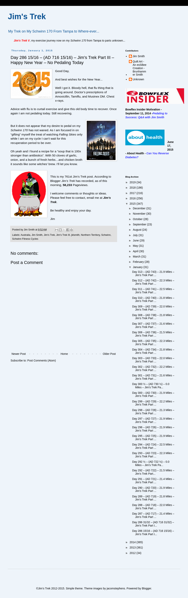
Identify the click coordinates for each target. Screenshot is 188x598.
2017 (133, 193)
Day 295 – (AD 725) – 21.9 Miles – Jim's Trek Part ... (153, 437)
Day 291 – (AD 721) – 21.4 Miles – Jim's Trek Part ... (153, 480)
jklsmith (75, 235)
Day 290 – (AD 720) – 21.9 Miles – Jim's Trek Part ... (153, 489)
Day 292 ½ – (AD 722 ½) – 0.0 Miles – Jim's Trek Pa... (150, 463)
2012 (133, 553)
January (138, 267)
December (139, 208)
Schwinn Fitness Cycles (25, 239)
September (140, 224)
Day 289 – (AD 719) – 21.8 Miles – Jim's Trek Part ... (153, 498)
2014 (133, 542)
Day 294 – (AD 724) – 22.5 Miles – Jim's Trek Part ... (153, 446)
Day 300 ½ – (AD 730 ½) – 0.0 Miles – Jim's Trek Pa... (150, 385)
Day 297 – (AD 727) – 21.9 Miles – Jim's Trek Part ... (153, 420)
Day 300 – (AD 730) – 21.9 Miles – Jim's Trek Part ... (153, 394)
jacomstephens (116, 588)
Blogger (146, 588)
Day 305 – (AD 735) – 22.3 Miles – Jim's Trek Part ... (153, 342)
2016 (133, 198)
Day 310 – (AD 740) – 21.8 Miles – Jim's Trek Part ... (153, 299)
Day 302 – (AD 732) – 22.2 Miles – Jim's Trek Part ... (153, 368)
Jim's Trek (27, 16)
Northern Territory (90, 235)
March (137, 256)
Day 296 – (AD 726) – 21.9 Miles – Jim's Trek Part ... (153, 429)
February (139, 261)
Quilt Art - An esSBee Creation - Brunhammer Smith (139, 68)
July (135, 235)
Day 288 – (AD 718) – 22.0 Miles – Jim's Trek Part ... (153, 506)
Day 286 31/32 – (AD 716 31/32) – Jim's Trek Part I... (153, 524)
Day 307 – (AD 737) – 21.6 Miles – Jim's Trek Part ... (153, 325)
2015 (133, 203)
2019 (133, 182)
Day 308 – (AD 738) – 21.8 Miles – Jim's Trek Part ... (153, 316)
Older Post (109, 353)
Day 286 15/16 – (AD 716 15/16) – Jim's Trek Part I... (153, 532)
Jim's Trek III (63, 235)
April (136, 251)
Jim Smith (37, 235)
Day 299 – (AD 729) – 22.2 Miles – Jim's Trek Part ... (153, 403)
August (137, 229)
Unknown (138, 79)
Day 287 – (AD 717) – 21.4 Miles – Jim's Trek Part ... (153, 515)
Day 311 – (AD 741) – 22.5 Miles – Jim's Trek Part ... (153, 290)
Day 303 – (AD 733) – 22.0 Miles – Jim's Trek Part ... (153, 360)
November (139, 213)
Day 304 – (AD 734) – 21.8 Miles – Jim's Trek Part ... (153, 351)
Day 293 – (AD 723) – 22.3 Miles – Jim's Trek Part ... (153, 455)
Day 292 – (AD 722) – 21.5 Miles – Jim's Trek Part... (153, 472)
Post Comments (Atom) (41, 360)
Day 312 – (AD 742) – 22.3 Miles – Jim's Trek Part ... (153, 282)
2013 (133, 547)
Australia (25, 235)
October (138, 219)
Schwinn (106, 235)
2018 (133, 187)
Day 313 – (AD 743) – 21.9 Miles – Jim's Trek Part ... (153, 273)
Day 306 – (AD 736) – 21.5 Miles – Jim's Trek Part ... (153, 334)
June (136, 240)
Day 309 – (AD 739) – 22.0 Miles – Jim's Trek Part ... (153, 308)
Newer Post (19, 353)
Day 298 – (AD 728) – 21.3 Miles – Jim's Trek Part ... (153, 411)
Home (64, 353)
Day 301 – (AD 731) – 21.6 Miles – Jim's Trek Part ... (153, 377)
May (136, 245)
